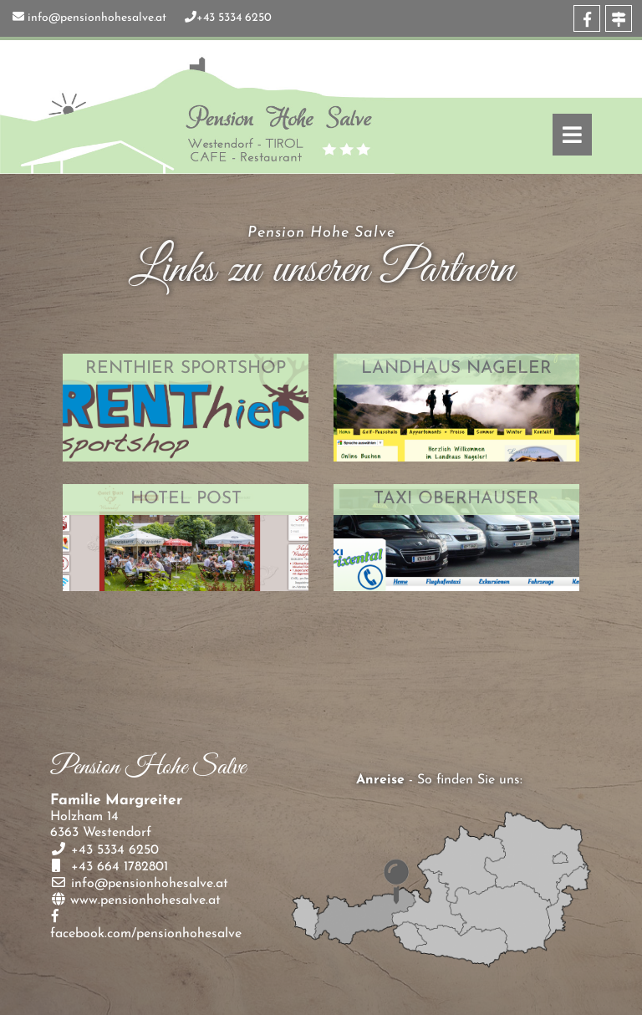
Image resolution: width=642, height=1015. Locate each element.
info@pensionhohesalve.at (97, 18)
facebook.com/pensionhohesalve (146, 934)
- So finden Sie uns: (439, 780)
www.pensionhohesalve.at (145, 900)
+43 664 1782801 (117, 867)
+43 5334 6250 (234, 18)
